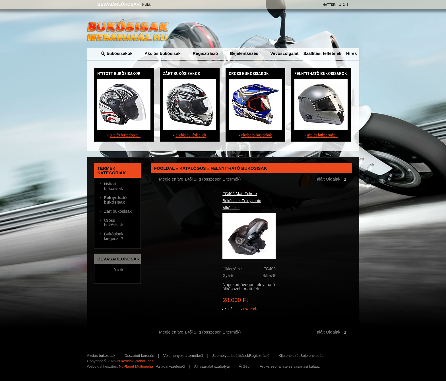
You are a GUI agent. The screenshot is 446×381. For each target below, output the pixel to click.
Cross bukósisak (113, 222)
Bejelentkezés (244, 53)
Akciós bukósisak (162, 53)
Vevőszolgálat (284, 53)
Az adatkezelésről (170, 366)
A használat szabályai (212, 366)
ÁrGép (244, 366)
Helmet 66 (269, 275)
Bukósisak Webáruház (135, 361)
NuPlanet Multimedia (136, 366)
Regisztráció (205, 53)
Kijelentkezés (289, 355)
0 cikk (146, 4)
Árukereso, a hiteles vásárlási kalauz (290, 366)
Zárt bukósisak (118, 211)
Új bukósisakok (117, 53)
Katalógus (192, 168)
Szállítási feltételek (322, 53)
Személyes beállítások (230, 355)
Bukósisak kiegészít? (113, 236)
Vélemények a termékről (183, 355)
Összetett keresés (139, 355)
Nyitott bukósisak (113, 186)
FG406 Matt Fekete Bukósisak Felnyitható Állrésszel (241, 200)
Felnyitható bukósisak (238, 168)
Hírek (351, 53)
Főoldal (164, 168)
